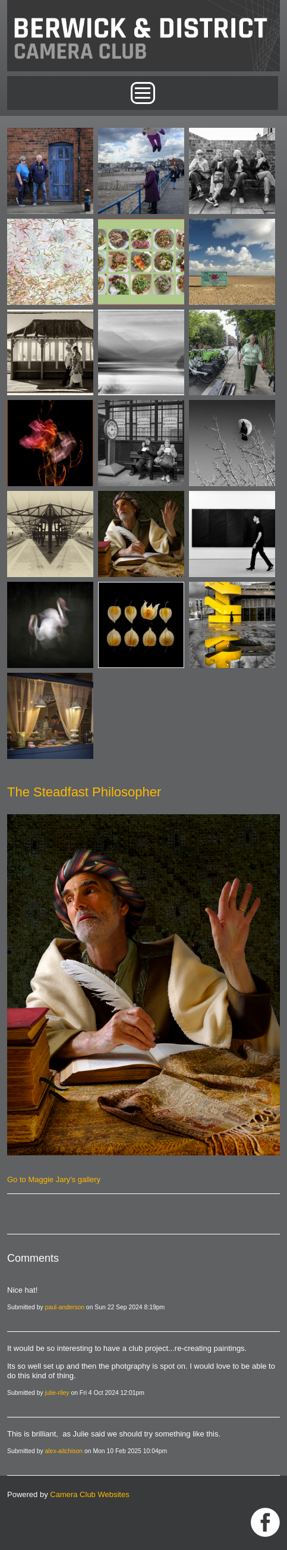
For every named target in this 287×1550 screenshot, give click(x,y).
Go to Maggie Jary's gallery (53, 1179)
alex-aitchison (64, 1451)
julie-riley (57, 1393)
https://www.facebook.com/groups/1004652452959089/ (265, 1522)
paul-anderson (64, 1307)
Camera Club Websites (89, 1494)
